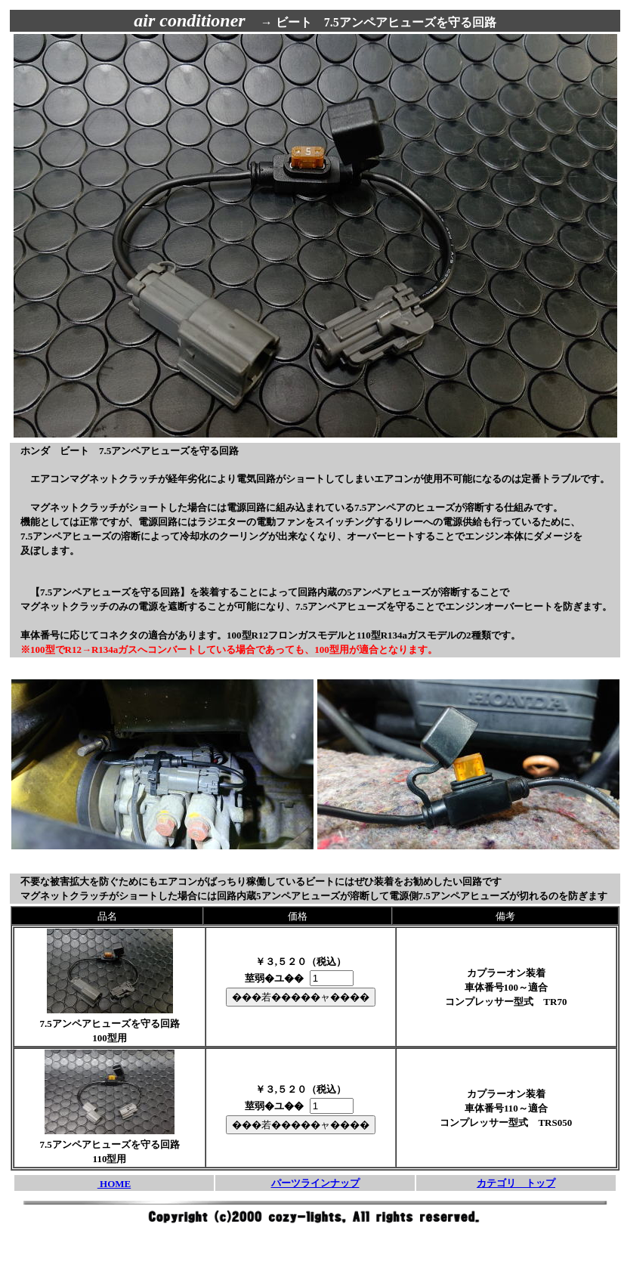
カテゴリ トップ (516, 1183)
